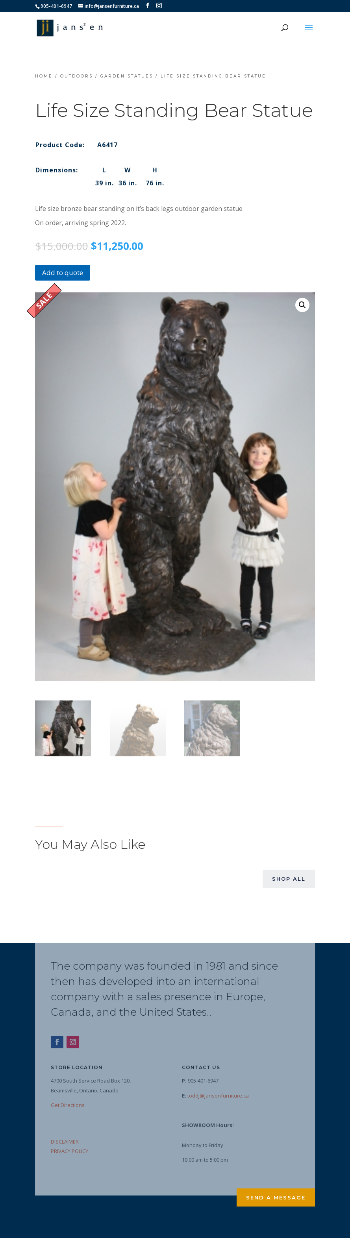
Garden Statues (126, 76)
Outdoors (76, 76)
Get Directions (68, 1104)
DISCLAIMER (65, 1140)
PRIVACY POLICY (69, 1150)
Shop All (289, 878)
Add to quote (62, 272)
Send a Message (276, 1197)
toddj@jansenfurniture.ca (218, 1094)
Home (44, 76)
